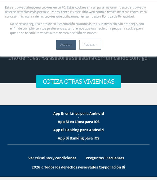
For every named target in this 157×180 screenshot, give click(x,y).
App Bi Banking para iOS (78, 138)
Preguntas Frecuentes (105, 158)
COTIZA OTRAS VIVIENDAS (78, 81)
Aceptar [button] (66, 44)
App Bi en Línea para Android (78, 113)
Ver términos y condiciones (52, 158)
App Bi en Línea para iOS (79, 122)
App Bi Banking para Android (78, 130)
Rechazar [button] (90, 44)
